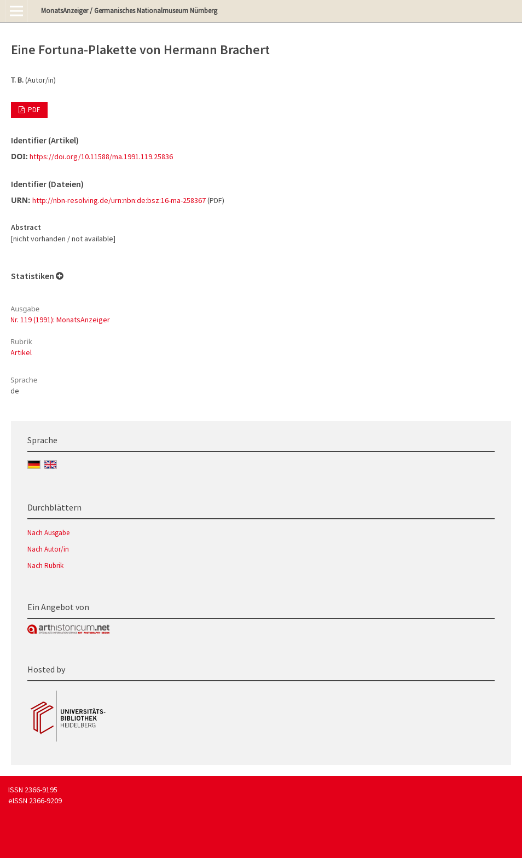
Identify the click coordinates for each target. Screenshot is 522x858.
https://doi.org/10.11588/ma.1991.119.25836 (101, 156)
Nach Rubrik (45, 565)
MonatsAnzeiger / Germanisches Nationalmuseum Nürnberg (129, 10)
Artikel (21, 352)
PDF (33, 109)
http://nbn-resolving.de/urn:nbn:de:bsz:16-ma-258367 (119, 200)
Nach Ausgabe (48, 532)
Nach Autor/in (48, 549)
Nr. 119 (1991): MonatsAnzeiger (60, 319)
